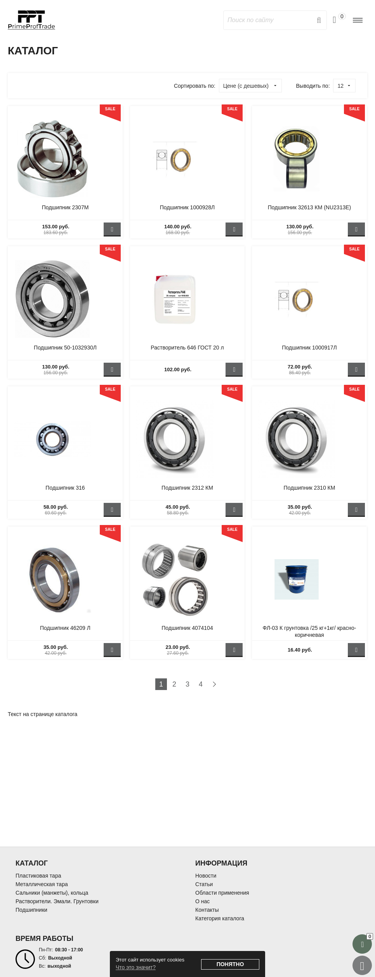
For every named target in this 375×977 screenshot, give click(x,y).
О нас (202, 901)
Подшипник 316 (65, 488)
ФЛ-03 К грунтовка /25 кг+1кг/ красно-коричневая (309, 631)
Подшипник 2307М (65, 207)
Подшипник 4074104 (187, 628)
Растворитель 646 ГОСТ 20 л (187, 347)
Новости (205, 876)
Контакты (207, 910)
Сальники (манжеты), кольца (52, 893)
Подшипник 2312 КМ (187, 488)
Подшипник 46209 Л (65, 628)
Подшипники (31, 910)
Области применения (222, 893)
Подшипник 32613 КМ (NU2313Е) (309, 207)
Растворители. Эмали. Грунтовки (57, 901)
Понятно (230, 964)
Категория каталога (219, 918)
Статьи (204, 884)
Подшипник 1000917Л (309, 347)
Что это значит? (136, 967)
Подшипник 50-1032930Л (65, 347)
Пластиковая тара (38, 876)
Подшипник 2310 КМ (309, 488)
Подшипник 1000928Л (187, 207)
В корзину (112, 229)
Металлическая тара (42, 884)
